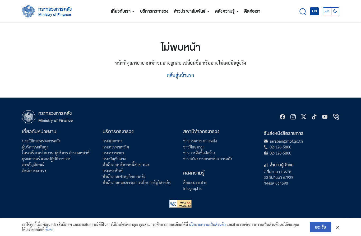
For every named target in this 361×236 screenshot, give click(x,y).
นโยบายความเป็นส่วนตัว (207, 226)
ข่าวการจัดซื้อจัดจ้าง (199, 152)
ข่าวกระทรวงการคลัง (200, 140)
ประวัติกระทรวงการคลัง (41, 140)
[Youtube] (324, 116)
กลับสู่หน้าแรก (180, 75)
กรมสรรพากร (113, 152)
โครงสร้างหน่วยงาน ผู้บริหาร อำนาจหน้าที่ (56, 152)
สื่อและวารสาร (195, 182)
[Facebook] (282, 116)
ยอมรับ (320, 229)
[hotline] (336, 117)
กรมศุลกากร (112, 140)
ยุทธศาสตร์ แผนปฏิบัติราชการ (46, 158)
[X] (303, 116)
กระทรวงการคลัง (55, 9)
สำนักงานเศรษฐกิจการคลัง (124, 176)
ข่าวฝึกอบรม (193, 146)
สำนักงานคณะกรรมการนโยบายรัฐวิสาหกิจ (137, 182)
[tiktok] (314, 116)
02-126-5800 (280, 146)
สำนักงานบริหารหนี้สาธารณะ (126, 164)
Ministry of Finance (55, 120)
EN (314, 11)
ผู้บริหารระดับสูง (35, 146)
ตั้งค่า (49, 231)
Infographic (192, 188)
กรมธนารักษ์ (113, 170)
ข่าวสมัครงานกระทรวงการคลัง (207, 158)
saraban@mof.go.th (286, 140)
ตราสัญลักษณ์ (33, 164)
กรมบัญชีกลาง (114, 158)
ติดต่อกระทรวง (34, 170)
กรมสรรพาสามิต (116, 146)
